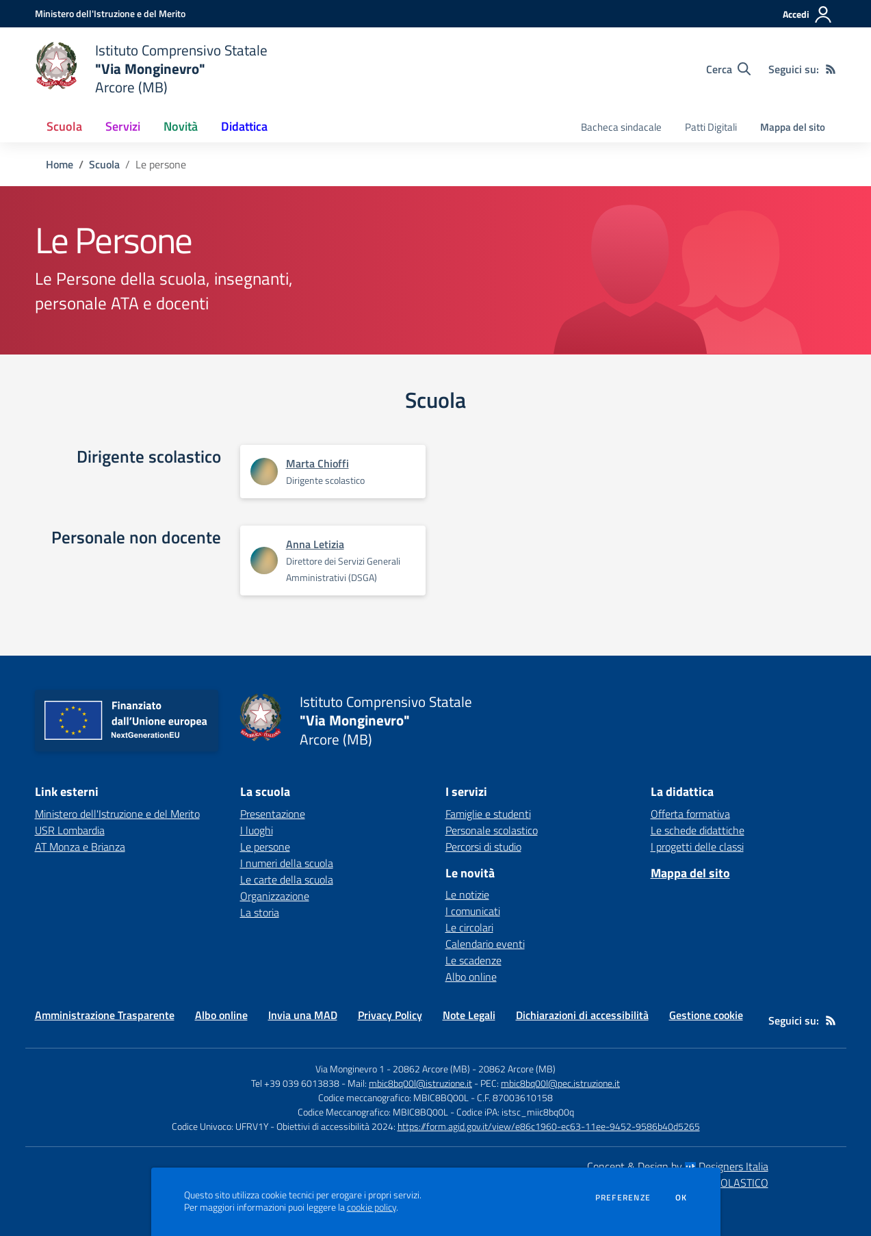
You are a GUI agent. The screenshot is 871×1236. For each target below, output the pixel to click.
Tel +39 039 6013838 (295, 1083)
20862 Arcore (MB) (517, 1068)
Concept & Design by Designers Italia (677, 1166)
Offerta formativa (690, 814)
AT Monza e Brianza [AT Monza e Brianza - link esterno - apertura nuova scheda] (80, 846)
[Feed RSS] (830, 69)
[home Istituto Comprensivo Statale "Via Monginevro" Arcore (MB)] (151, 68)
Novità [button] (181, 126)
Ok (681, 1198)
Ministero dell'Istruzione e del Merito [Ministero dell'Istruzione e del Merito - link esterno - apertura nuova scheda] (117, 814)
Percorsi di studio (483, 846)
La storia (259, 912)
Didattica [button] (244, 126)
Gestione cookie (706, 1015)
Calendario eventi (485, 944)
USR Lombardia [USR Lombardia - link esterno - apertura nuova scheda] (70, 830)
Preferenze (623, 1198)
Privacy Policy (390, 1015)
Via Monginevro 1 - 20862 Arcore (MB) (392, 1068)
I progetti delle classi (697, 846)
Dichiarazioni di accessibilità (582, 1015)
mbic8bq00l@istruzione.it (420, 1083)
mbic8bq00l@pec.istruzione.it (560, 1083)
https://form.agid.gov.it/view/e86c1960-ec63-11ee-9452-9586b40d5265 (549, 1126)
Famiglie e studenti (488, 814)
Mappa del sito (792, 127)
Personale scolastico (491, 830)
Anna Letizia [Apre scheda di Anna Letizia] (315, 544)
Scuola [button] (64, 126)
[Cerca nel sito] (728, 69)
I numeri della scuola (286, 863)
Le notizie (467, 894)
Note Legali (469, 1015)
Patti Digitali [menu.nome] (711, 127)
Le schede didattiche (697, 830)
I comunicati (472, 911)
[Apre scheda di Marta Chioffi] (264, 471)
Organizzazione (274, 896)
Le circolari (469, 927)
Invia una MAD (302, 1015)
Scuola (104, 164)
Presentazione (272, 814)
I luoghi (256, 830)
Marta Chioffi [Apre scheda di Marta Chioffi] (317, 463)
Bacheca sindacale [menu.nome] (621, 127)
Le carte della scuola (286, 879)
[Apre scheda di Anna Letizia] (264, 560)
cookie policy (371, 1207)
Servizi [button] (122, 126)
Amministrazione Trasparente (104, 1015)
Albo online (471, 976)
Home (59, 164)
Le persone (265, 846)
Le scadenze (473, 960)
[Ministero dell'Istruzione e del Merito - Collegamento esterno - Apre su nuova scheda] (110, 13)
